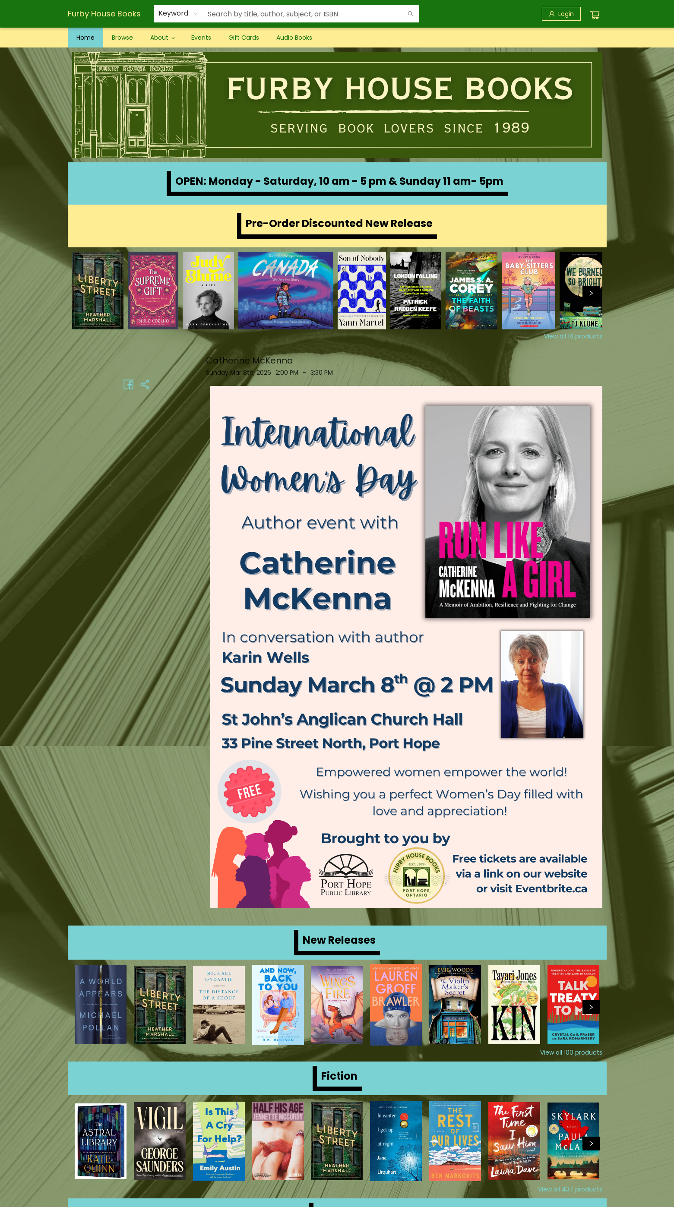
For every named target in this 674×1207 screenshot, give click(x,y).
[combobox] (178, 13)
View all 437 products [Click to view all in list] (570, 1189)
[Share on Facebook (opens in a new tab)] (128, 384)
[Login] (561, 14)
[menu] (337, 37)
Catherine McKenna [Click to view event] (249, 360)
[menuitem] (85, 37)
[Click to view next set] (591, 293)
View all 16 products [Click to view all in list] (573, 336)
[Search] (410, 13)
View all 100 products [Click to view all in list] (571, 1052)
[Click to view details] (97, 290)
